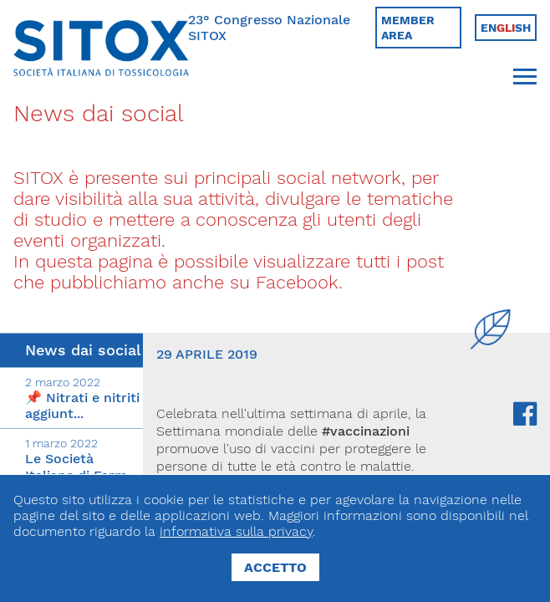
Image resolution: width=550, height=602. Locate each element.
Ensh (506, 27)
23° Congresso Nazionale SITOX (269, 27)
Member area (408, 27)
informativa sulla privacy (236, 531)
